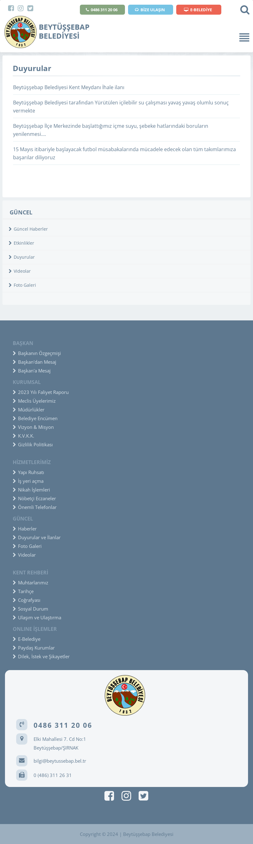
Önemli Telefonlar (35, 507)
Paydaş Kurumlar (34, 648)
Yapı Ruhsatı (28, 472)
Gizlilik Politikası (33, 444)
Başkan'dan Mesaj (34, 362)
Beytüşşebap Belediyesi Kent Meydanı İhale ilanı (68, 87)
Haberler (25, 528)
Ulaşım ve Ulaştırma (37, 617)
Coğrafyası (26, 600)
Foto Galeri (22, 285)
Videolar (20, 271)
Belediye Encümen (35, 418)
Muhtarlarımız (30, 582)
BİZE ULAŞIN (150, 9)
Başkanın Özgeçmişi (37, 353)
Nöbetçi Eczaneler (34, 498)
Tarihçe (23, 591)
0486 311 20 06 (101, 9)
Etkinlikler (21, 243)
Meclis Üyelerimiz (34, 401)
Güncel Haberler (28, 229)
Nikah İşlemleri (31, 490)
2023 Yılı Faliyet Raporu (41, 392)
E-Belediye (26, 639)
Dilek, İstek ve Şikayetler (41, 656)
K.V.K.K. (23, 436)
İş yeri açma (28, 481)
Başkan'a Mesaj (32, 370)
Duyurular (22, 257)
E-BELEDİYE (198, 9)
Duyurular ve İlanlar (37, 537)
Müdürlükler (28, 409)
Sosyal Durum (30, 609)
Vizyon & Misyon (33, 427)
